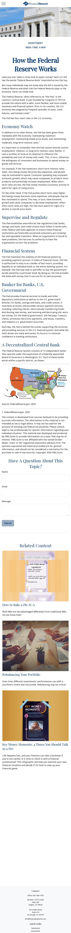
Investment (35, 931)
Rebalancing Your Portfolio (21, 674)
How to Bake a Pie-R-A (18, 605)
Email (4, 486)
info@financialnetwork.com (35, 919)
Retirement (35, 928)
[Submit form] (8, 523)
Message (6, 501)
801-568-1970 (38, 895)
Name (5, 471)
